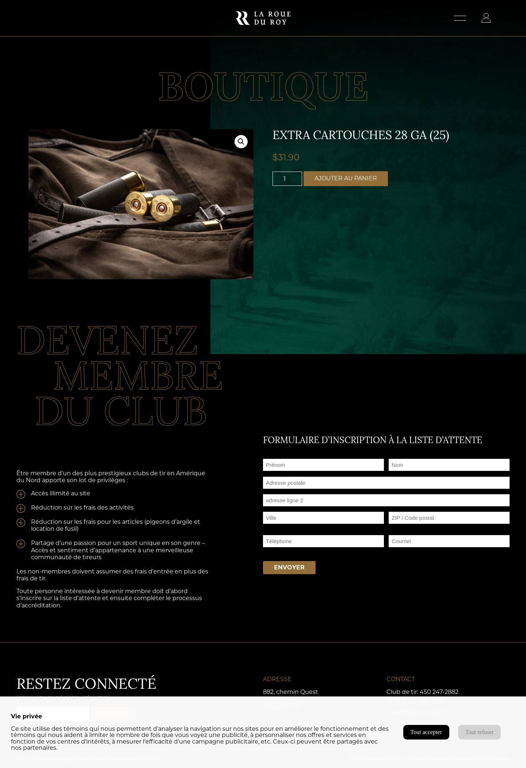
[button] (241, 141)
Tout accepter (426, 732)
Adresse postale (283, 491)
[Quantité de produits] (287, 179)
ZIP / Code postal (411, 526)
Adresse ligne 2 (282, 509)
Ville (268, 526)
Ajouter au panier (346, 178)
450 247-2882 (439, 691)
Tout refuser (479, 732)
